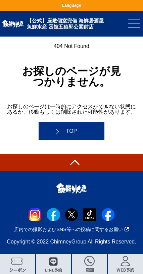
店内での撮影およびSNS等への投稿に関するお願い (71, 229)
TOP (71, 131)
